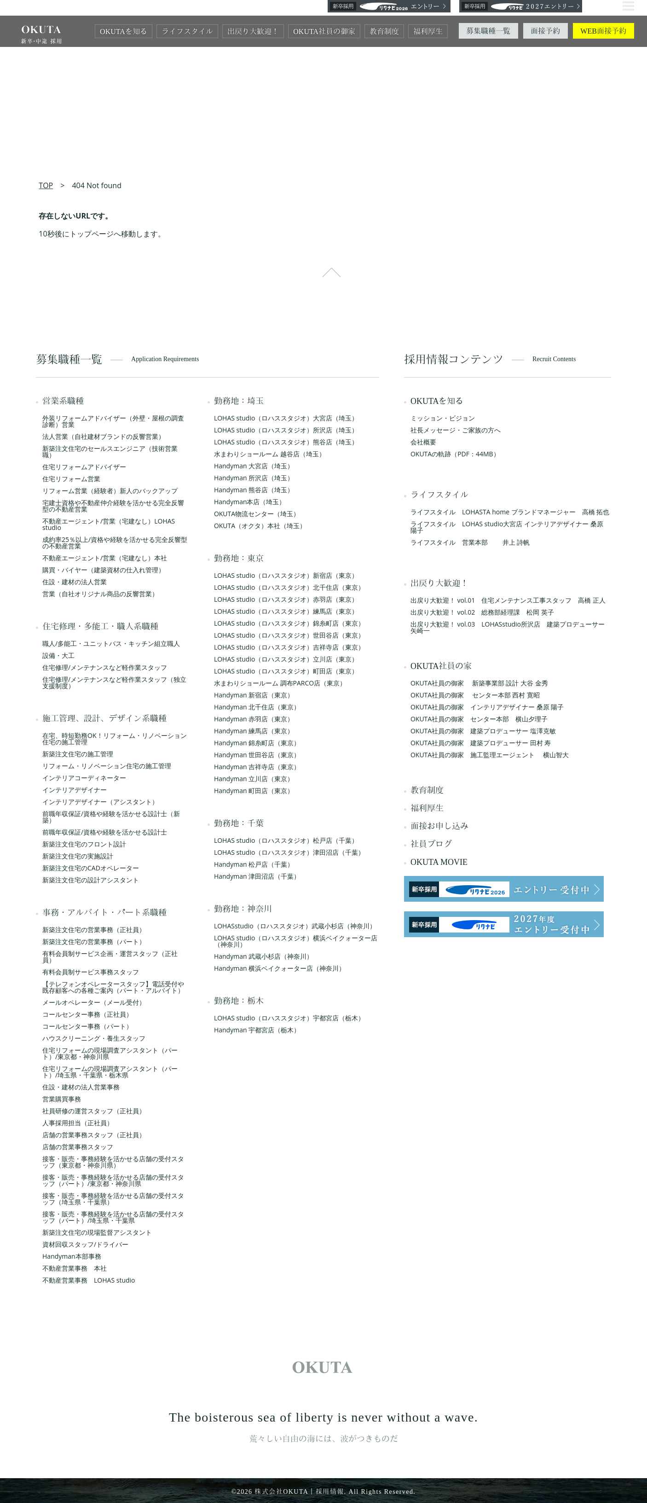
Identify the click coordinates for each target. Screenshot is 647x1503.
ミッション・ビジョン (442, 418)
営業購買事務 (61, 1098)
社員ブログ (431, 844)
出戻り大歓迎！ (253, 31)
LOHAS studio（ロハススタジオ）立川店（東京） (286, 659)
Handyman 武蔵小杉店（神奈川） (263, 956)
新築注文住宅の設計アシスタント (90, 879)
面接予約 (545, 31)
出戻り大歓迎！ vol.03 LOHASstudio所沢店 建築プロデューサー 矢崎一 (510, 627)
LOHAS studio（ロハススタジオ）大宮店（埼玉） (286, 418)
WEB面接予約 (603, 31)
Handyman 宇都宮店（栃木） (257, 1029)
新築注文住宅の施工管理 (77, 753)
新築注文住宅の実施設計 (77, 856)
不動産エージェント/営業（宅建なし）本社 (104, 557)
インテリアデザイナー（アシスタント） (100, 801)
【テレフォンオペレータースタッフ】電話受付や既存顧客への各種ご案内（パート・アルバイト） (113, 987)
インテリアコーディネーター (84, 777)
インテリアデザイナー (74, 789)
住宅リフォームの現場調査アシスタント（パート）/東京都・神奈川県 (110, 1053)
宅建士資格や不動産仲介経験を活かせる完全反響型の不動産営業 (113, 505)
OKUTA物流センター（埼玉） (257, 513)
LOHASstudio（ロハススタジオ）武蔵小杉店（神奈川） (295, 925)
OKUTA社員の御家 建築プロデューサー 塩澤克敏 (483, 730)
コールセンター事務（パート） (87, 1026)
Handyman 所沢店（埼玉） (254, 477)
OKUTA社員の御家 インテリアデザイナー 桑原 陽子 (487, 707)
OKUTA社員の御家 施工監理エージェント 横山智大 (489, 754)
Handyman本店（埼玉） (250, 501)
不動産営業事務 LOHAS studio (88, 1280)
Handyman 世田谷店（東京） (257, 754)
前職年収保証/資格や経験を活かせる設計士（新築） (111, 816)
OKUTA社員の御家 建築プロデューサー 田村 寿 (480, 742)
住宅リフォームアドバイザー (84, 466)
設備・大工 (58, 655)
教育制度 (384, 31)
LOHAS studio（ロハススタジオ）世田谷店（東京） (289, 635)
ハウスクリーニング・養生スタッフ (93, 1038)
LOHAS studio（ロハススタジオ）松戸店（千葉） (286, 840)
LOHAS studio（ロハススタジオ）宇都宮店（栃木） (289, 1018)
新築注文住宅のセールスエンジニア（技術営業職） (110, 451)
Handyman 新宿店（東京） (254, 695)
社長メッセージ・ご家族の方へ (455, 430)
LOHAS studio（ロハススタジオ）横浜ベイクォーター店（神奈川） (295, 941)
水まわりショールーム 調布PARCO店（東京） (280, 683)
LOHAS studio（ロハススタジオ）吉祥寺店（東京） (289, 647)
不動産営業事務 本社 (74, 1268)
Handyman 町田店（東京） (254, 790)
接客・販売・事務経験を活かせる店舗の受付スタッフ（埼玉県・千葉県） (113, 1198)
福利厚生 (428, 31)
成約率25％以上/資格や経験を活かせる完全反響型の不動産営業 (114, 542)
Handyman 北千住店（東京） (257, 707)
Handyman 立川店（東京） (254, 778)
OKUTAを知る (123, 31)
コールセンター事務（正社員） (87, 1014)
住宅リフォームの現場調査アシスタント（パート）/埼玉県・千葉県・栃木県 (110, 1071)
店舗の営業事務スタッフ (77, 1146)
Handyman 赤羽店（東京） (254, 718)
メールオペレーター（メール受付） (93, 1002)
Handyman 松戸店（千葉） (254, 864)
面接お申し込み (439, 826)
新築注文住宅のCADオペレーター (90, 868)
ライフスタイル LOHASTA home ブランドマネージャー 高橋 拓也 (509, 511)
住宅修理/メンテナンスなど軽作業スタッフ (104, 667)
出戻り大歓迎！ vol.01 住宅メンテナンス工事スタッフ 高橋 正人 (508, 600)
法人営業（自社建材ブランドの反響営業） (103, 436)
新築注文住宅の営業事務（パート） (93, 941)
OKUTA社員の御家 (324, 31)
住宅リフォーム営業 (71, 478)
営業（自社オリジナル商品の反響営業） (100, 593)
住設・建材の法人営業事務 (81, 1087)
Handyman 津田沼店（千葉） (257, 876)
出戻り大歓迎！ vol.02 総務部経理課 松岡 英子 (482, 612)
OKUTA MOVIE (439, 862)
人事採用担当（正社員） (77, 1122)
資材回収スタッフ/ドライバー (85, 1244)
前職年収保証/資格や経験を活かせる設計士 (104, 832)
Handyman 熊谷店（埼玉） (254, 489)
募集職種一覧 (488, 31)
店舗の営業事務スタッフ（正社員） (93, 1134)
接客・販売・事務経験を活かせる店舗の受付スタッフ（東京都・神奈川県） (113, 1161)
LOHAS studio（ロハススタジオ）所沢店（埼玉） (286, 430)
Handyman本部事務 (71, 1256)
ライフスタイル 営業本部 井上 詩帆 (470, 542)
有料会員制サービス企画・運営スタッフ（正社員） (110, 956)
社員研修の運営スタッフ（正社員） (93, 1110)
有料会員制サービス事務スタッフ (90, 971)
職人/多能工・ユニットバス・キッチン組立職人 (111, 643)
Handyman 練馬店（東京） (254, 730)
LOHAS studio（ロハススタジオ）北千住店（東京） (289, 587)
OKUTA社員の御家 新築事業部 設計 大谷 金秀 (479, 683)
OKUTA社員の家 (441, 666)
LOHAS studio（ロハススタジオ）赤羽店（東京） (286, 599)
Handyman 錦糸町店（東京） (257, 742)
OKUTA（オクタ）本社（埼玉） (260, 525)
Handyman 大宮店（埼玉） (254, 465)
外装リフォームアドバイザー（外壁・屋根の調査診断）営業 (113, 421)
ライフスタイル (187, 31)
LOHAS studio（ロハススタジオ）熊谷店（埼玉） (286, 442)
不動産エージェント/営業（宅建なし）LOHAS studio (108, 524)
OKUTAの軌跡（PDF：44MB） (455, 453)
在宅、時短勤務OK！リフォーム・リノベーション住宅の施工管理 (114, 738)
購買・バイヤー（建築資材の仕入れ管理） (103, 569)
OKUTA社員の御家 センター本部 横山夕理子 (479, 718)
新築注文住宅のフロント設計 (84, 844)
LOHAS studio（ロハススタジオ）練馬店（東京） (286, 611)
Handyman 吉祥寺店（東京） (257, 766)
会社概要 (423, 442)
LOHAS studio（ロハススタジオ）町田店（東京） (286, 671)
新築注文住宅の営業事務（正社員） (93, 929)
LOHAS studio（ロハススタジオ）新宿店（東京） (286, 575)
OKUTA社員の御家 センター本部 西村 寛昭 (475, 695)
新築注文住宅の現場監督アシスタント (97, 1232)
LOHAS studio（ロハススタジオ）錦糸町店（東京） (289, 623)
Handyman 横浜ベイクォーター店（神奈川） (279, 968)
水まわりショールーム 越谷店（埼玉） (269, 453)
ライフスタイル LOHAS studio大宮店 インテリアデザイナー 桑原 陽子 (506, 527)
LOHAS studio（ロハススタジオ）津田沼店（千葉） (289, 852)
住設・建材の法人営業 (74, 581)
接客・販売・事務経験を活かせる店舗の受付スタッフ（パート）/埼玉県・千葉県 (113, 1217)
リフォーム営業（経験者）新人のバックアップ (110, 490)
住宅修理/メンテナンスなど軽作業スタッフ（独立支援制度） (114, 682)
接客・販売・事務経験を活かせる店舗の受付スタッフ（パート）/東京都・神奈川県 (113, 1180)
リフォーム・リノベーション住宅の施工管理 (106, 765)
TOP (46, 185)
